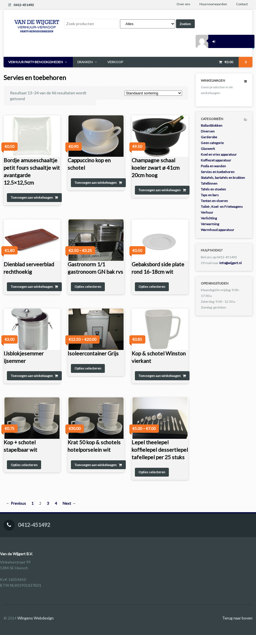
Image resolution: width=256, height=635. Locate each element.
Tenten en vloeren (214, 201)
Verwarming (210, 224)
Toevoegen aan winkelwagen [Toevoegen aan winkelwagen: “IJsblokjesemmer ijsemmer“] (32, 376)
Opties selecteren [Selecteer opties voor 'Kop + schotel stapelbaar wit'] (24, 465)
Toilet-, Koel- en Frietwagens (222, 206)
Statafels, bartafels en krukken (223, 178)
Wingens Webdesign (35, 618)
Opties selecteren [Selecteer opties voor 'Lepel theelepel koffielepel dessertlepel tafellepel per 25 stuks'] (151, 472)
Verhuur (207, 212)
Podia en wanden (213, 166)
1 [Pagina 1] (32, 503)
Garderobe (209, 137)
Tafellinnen (209, 183)
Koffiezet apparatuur (216, 160)
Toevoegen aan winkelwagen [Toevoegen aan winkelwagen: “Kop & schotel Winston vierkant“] (159, 376)
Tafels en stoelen (213, 189)
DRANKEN (85, 62)
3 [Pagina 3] (48, 503)
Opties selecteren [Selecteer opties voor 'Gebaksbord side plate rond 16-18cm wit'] (151, 287)
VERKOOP (115, 62)
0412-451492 (24, 5)
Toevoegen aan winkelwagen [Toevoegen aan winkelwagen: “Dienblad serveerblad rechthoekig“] (32, 287)
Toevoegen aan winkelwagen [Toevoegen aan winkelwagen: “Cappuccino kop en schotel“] (95, 182)
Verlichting (209, 218)
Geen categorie (212, 143)
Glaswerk (208, 149)
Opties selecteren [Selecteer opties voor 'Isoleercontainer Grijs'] (87, 368)
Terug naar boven (237, 618)
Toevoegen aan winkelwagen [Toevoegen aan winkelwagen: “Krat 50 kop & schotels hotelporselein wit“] (95, 465)
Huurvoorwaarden (213, 4)
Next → (69, 503)
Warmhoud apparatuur (217, 230)
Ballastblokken (211, 125)
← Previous (16, 503)
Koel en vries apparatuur (219, 154)
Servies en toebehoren (217, 172)
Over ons (183, 4)
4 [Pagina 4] (56, 503)
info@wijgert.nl (230, 263)
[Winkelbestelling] (153, 93)
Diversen (208, 131)
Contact (242, 4)
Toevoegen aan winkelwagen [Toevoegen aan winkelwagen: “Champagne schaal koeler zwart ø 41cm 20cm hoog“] (159, 190)
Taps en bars (210, 195)
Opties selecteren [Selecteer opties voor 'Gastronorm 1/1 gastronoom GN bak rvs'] (87, 287)
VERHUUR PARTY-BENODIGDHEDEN (35, 62)
